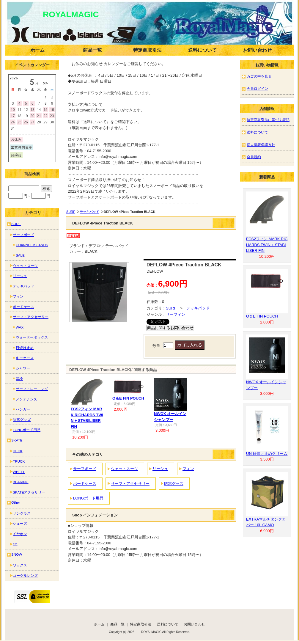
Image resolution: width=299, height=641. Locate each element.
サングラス (22, 513)
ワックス (20, 565)
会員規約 (254, 157)
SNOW (16, 554)
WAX (19, 327)
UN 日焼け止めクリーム (266, 453)
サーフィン (175, 314)
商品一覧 (92, 50)
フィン (188, 468)
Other (15, 502)
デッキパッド (89, 211)
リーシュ (160, 468)
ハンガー (23, 409)
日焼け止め (25, 348)
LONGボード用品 (88, 498)
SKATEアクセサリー (29, 492)
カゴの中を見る (259, 76)
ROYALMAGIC (62, 14)
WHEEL (19, 472)
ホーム (37, 50)
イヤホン (20, 534)
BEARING (21, 482)
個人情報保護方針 (261, 145)
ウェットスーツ (124, 468)
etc (15, 544)
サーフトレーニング (32, 389)
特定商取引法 (147, 50)
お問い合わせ (257, 50)
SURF (70, 211)
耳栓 (19, 379)
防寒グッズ (173, 483)
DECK (17, 451)
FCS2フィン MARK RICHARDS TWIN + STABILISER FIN (266, 245)
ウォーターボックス (32, 337)
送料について (202, 50)
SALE (20, 255)
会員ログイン (257, 88)
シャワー (23, 368)
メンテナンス (26, 399)
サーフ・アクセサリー (130, 483)
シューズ (20, 523)
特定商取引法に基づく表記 (268, 120)
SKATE (16, 440)
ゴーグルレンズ (25, 575)
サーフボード (84, 468)
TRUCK (19, 461)
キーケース (25, 358)
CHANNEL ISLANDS (32, 245)
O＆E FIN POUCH (128, 398)
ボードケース (84, 483)
